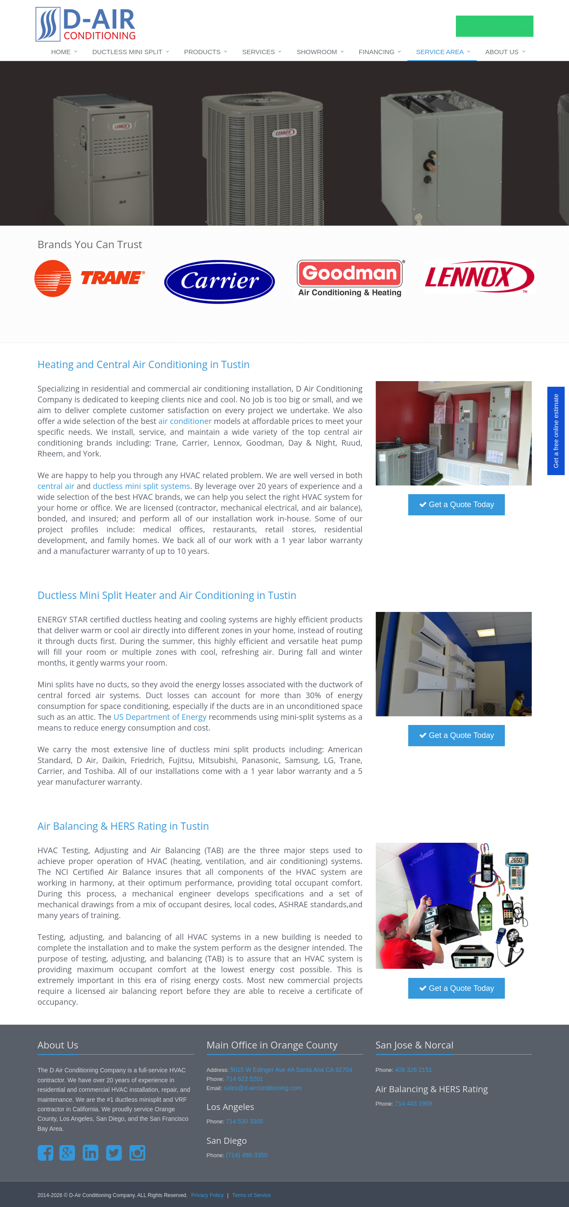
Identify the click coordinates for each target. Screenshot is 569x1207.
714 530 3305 (244, 1121)
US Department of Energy (160, 717)
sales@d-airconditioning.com (263, 1087)
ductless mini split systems (141, 486)
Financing (377, 51)
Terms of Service (251, 1195)
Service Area (440, 51)
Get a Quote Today (456, 504)
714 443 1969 (413, 1103)
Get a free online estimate (555, 431)
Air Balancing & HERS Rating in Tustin (123, 826)
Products (202, 51)
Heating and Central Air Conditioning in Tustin (144, 364)
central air (56, 486)
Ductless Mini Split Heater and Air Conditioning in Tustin (167, 595)
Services (258, 51)
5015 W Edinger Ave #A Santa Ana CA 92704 (291, 1069)
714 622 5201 (244, 1078)
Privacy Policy (207, 1195)
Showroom (316, 51)
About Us (501, 51)
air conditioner (185, 421)
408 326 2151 (413, 1069)
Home (61, 51)
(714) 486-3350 (246, 1155)
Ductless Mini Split (127, 51)
